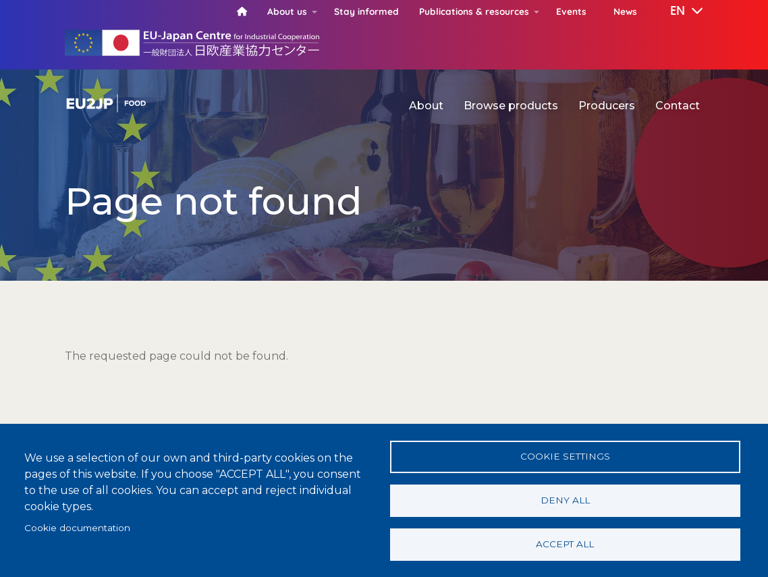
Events (571, 11)
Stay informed (366, 11)
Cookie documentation (77, 527)
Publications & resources (474, 11)
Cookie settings (565, 456)
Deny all (565, 500)
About (426, 105)
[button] (677, 11)
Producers (606, 105)
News (625, 11)
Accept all (565, 544)
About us (287, 11)
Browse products (511, 105)
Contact (677, 105)
